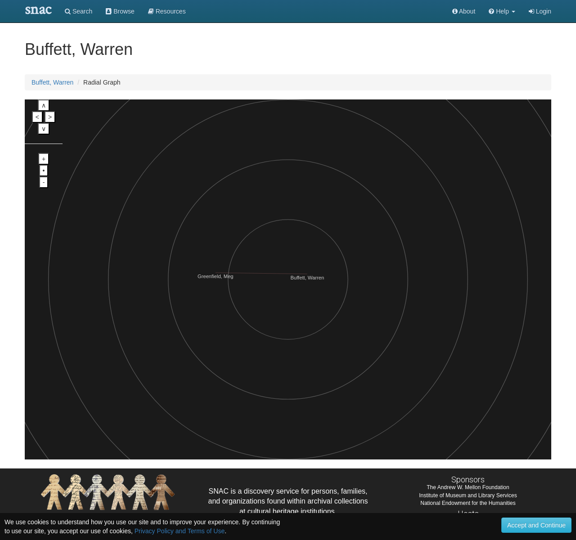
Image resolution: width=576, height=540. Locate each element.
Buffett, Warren (52, 82)
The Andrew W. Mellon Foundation (468, 487)
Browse (120, 11)
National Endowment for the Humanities (467, 503)
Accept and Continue (536, 525)
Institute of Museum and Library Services (468, 495)
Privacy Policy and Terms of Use (180, 531)
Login (540, 11)
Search (78, 11)
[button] (502, 11)
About (464, 11)
